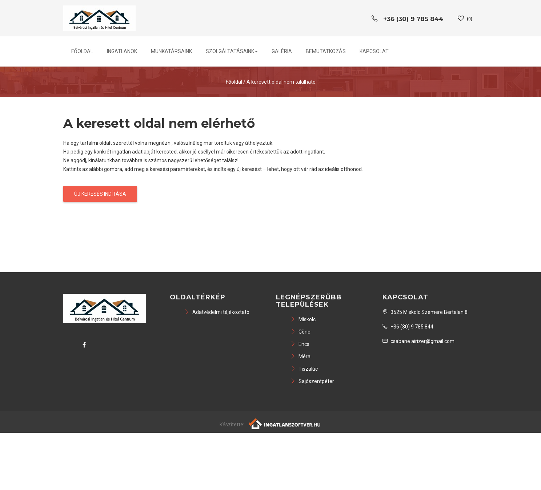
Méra (300, 356)
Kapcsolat (374, 51)
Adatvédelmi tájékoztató (216, 312)
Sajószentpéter (312, 381)
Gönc (300, 332)
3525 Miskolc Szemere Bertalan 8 (425, 312)
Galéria (282, 51)
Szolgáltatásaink (232, 51)
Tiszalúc (304, 369)
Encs (299, 344)
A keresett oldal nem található (281, 82)
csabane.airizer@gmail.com (418, 341)
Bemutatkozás (326, 51)
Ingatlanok (122, 51)
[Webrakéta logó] (285, 423)
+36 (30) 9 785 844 (407, 327)
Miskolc (303, 319)
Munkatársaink (171, 51)
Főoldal (82, 51)
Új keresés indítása (100, 194)
